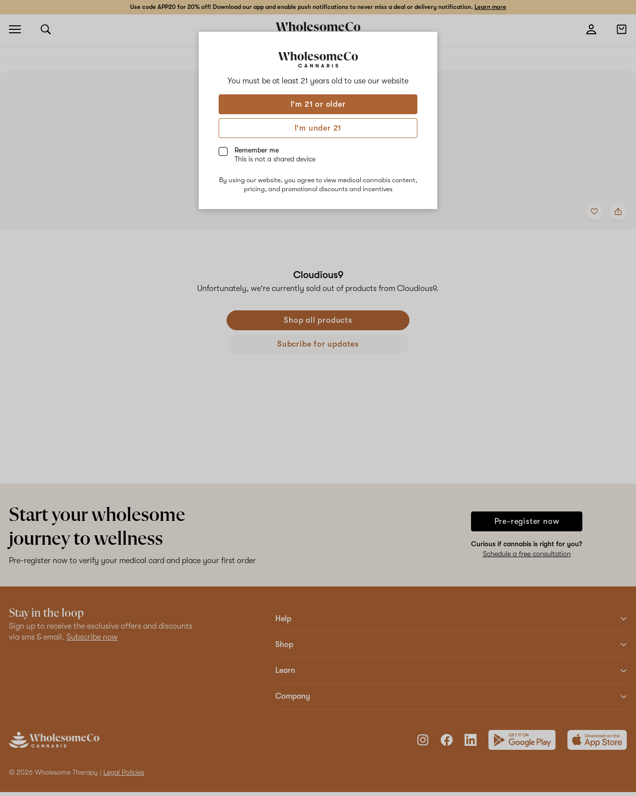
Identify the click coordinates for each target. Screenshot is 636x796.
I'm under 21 (318, 128)
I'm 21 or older (318, 104)
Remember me (275, 154)
